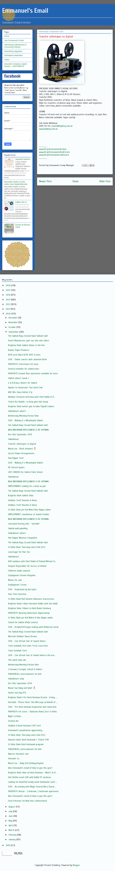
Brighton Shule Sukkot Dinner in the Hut (26, 345)
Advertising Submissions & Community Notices (15, 46)
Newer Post (45, 181)
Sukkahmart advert (17, 411)
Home (75, 181)
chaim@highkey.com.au (61, 126)
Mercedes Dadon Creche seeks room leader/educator (16, 183)
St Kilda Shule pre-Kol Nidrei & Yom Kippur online (30, 617)
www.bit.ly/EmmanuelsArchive (52, 149)
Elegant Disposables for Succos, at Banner (27, 566)
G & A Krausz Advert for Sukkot (22, 382)
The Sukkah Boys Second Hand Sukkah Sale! (28, 335)
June (11, 816)
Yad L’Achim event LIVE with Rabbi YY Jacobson (29, 777)
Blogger (76, 865)
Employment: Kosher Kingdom (21, 575)
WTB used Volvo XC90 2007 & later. (24, 354)
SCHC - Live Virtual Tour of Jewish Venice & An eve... (31, 655)
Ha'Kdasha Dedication (13, 55)
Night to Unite (14, 716)
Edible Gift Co (21, 202)
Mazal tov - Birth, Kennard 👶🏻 (22, 448)
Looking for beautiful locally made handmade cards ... (32, 782)
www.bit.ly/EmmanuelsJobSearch (54, 154)
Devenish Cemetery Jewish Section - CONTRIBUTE (15, 65)
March (12, 830)
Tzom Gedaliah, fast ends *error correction (28, 645)
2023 (8, 299)
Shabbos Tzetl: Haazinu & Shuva (22, 500)
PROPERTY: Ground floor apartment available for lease (33, 373)
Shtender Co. (14, 758)
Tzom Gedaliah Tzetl (17, 650)
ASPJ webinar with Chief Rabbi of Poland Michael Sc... (32, 561)
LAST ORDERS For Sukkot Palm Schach (25, 472)
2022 (8, 304)
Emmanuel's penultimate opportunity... (25, 730)
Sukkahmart (13, 439)
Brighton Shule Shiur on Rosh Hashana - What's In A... (32, 772)
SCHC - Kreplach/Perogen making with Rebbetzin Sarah (33, 627)
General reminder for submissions (23, 368)
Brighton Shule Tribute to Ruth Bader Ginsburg (29, 608)
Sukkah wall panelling (18, 528)
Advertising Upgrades (13, 51)
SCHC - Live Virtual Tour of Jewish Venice (27, 641)
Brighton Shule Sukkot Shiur (21, 495)
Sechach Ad (13, 721)
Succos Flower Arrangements (21, 453)
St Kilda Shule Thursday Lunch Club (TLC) (26, 547)
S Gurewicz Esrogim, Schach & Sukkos (25, 669)
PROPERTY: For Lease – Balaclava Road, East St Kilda (32, 711)
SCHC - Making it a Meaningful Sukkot (25, 420)
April (11, 825)
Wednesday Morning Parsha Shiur (23, 415)
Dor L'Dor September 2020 (20, 434)
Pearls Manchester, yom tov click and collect (28, 340)
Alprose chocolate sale (18, 753)
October (12, 327)
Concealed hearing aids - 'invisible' (24, 523)
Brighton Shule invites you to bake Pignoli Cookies (31, 406)
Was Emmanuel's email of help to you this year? (30, 768)
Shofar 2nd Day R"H (17, 692)
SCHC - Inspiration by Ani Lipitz (22, 589)
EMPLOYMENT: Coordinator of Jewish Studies (28, 514)
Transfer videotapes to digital (22, 443)
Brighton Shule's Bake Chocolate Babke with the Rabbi (33, 603)
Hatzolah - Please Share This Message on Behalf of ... (32, 702)
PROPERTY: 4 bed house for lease (23, 364)
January (12, 839)
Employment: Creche (17, 584)
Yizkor (6, 60)
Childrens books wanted (19, 570)
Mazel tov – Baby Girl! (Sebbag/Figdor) (26, 763)
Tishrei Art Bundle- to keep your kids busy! (28, 401)
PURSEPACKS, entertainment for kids (25, 674)
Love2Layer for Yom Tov (19, 552)
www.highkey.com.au (48, 129)
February (13, 834)
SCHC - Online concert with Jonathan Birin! (27, 359)
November (13, 322)
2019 (8, 845)
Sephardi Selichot (22, 159)
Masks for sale (15, 580)
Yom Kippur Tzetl (16, 458)
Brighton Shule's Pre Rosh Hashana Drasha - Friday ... (32, 697)
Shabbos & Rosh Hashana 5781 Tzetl (24, 725)
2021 (8, 309)
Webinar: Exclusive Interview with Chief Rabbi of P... (31, 396)
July (11, 811)
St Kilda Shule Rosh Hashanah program (26, 744)
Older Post (105, 181)
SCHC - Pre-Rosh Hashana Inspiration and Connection (32, 706)
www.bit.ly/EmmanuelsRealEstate (54, 152)
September (14, 331)
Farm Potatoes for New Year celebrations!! (27, 800)
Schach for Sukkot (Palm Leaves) (23, 622)
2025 (8, 290)
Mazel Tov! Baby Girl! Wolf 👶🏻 (22, 688)
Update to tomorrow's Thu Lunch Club (25, 387)
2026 (8, 285)
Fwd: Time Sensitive (17, 594)
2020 (8, 313)
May (11, 820)
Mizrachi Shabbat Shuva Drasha (22, 636)
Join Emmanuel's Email (14, 40)
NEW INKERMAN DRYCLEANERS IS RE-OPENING (28, 429)
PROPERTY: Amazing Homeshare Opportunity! (28, 613)
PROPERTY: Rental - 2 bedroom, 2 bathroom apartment (33, 791)
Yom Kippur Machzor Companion (22, 537)
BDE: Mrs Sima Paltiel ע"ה (20, 392)
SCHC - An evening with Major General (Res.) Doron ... (32, 786)
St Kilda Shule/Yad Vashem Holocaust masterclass (31, 599)
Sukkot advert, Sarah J (18, 378)
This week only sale (17, 660)
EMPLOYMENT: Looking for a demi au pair (27, 486)
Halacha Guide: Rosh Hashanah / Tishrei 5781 (28, 739)
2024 (8, 294)
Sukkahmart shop (16, 678)
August (12, 806)
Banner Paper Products (18, 350)
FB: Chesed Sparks (16, 467)
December (13, 317)
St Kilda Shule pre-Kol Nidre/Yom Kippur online (29, 509)
